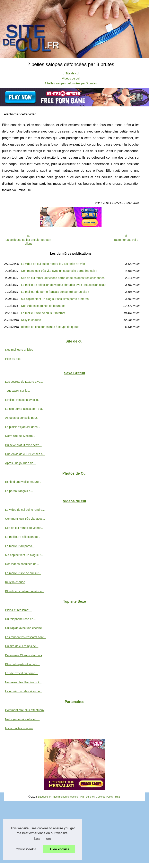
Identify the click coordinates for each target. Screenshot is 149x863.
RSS (117, 796)
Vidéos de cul (71, 78)
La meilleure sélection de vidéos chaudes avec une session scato (63, 284)
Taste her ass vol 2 (126, 239)
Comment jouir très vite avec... (25, 518)
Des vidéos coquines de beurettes (43, 305)
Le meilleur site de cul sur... (23, 573)
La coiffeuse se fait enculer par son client (28, 241)
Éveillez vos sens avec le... (22, 399)
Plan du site (12, 358)
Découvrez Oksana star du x (23, 655)
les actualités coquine (19, 728)
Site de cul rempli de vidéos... (24, 527)
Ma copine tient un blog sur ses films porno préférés (55, 298)
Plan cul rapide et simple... (22, 664)
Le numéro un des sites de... (23, 691)
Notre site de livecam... (20, 436)
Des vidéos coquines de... (22, 564)
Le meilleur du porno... (19, 546)
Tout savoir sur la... (17, 390)
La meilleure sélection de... (22, 536)
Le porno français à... (19, 491)
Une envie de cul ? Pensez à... (25, 454)
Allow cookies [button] (59, 849)
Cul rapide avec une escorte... (24, 628)
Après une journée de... (20, 463)
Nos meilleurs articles (19, 349)
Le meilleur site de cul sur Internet (43, 313)
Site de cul (72, 73)
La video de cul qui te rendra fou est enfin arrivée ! (54, 263)
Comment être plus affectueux (24, 710)
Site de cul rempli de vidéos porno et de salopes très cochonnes (63, 277)
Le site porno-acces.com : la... (24, 408)
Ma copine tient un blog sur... (24, 555)
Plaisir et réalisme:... (18, 610)
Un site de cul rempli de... (21, 646)
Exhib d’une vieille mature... (23, 481)
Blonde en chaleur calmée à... (24, 591)
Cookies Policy (104, 796)
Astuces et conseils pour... (22, 417)
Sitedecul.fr (44, 796)
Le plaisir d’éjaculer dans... (22, 427)
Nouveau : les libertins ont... (23, 682)
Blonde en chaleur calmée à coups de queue (50, 326)
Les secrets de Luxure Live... (24, 381)
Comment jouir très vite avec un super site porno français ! (59, 270)
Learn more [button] (42, 838)
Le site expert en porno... (21, 673)
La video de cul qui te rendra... (25, 509)
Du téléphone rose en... (20, 619)
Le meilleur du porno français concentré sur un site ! (55, 291)
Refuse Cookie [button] (26, 849)
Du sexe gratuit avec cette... (23, 445)
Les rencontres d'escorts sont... (25, 637)
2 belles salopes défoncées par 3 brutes (71, 83)
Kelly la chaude (31, 319)
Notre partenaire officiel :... (22, 719)
